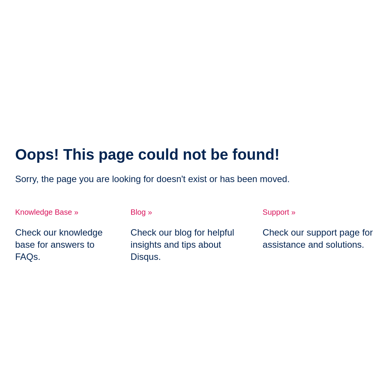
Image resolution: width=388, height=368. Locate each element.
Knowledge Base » (46, 212)
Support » (279, 212)
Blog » (141, 212)
